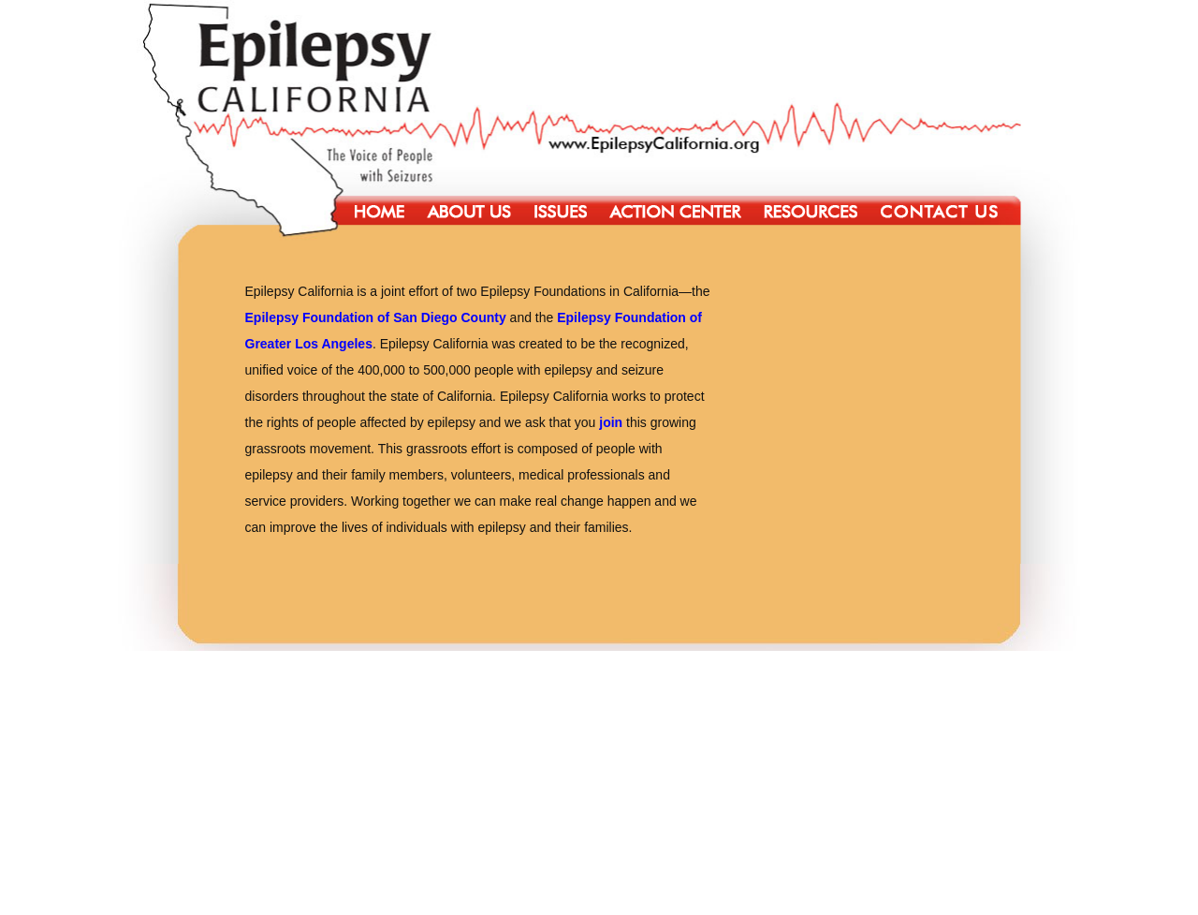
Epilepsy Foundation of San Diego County (375, 317)
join (610, 422)
